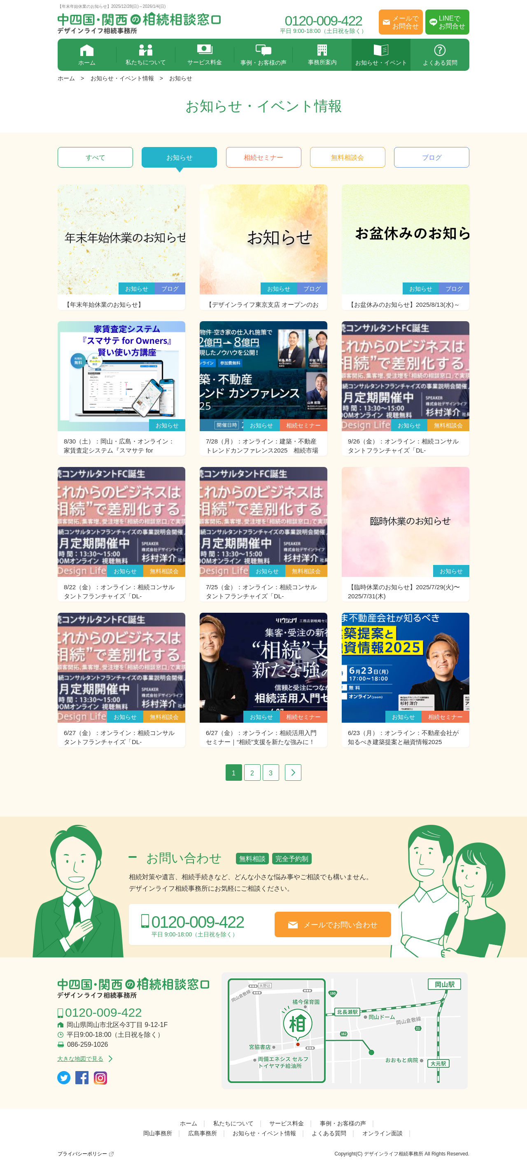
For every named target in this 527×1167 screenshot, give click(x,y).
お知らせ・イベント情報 (122, 78)
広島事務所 (202, 1133)
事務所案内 (322, 54)
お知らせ (180, 78)
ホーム (87, 55)
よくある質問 (439, 55)
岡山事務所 (157, 1133)
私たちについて (146, 54)
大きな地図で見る (80, 1058)
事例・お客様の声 (263, 55)
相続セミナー (263, 157)
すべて (95, 157)
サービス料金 (204, 54)
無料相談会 (347, 157)
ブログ (432, 157)
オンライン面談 (382, 1133)
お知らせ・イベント (381, 55)
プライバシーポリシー (82, 1154)
